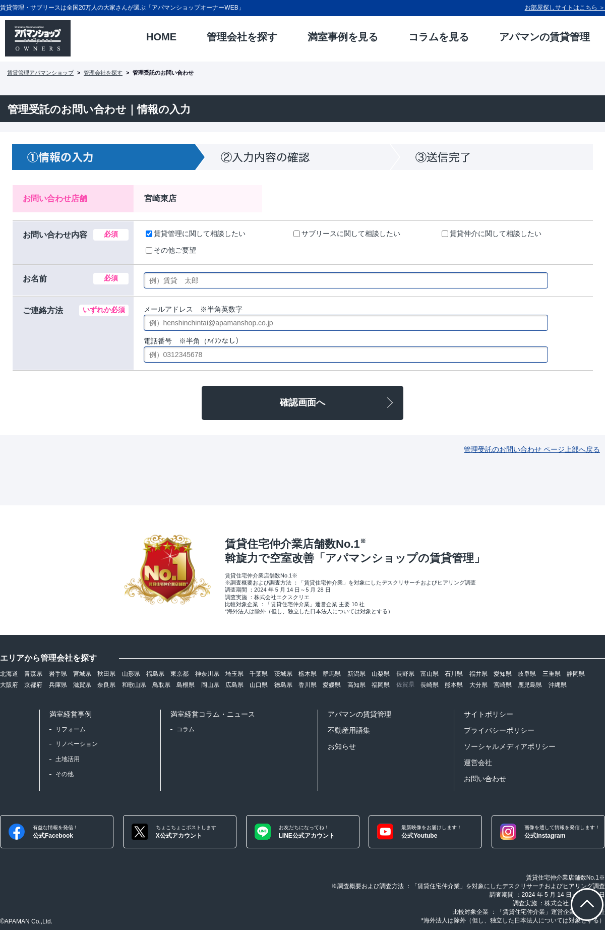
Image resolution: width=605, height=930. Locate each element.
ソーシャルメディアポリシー (510, 746)
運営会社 (478, 763)
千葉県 (259, 673)
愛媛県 (332, 684)
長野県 (405, 673)
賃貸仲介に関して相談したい (491, 233)
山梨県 (381, 673)
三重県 (551, 673)
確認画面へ (302, 402)
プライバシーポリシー (499, 730)
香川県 (307, 684)
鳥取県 (161, 684)
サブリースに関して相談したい (346, 233)
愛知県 (503, 673)
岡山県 (210, 684)
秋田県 (106, 673)
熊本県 (454, 684)
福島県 (155, 673)
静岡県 (576, 673)
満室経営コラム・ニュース (212, 714)
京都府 (33, 684)
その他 (64, 774)
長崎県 (429, 684)
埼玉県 (234, 673)
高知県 (356, 684)
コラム (185, 729)
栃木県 (307, 673)
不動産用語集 (349, 730)
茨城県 (283, 673)
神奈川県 (207, 673)
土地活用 (67, 759)
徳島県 (283, 684)
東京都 (179, 673)
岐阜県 (527, 673)
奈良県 (106, 684)
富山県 (429, 673)
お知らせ (342, 746)
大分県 (478, 684)
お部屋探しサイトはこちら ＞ (565, 7)
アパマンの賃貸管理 (359, 714)
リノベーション (76, 743)
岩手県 (58, 673)
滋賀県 (82, 684)
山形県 (131, 673)
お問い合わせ (485, 779)
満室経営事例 (70, 714)
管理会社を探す (103, 73)
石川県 (454, 673)
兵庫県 (58, 684)
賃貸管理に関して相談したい (196, 233)
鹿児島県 (530, 684)
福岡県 (381, 684)
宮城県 (82, 673)
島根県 (185, 684)
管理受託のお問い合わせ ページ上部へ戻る (532, 449)
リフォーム (70, 729)
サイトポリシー (488, 714)
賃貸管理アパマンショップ (40, 73)
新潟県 (356, 673)
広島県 (234, 684)
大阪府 (9, 684)
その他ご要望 (171, 250)
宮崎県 (503, 684)
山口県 (259, 684)
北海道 (9, 673)
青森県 (33, 673)
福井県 (478, 673)
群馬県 (332, 673)
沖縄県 (558, 684)
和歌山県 (134, 684)
